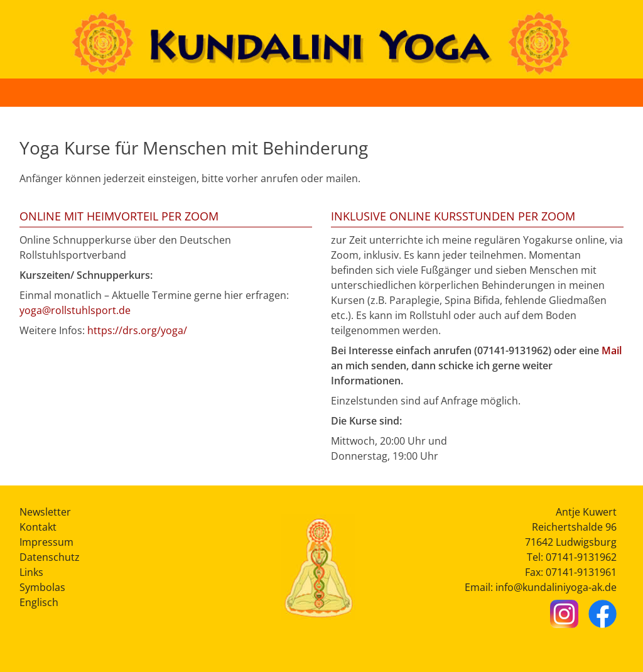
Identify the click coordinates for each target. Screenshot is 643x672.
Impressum (46, 542)
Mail (612, 350)
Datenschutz (49, 557)
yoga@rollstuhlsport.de (75, 310)
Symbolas (42, 587)
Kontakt (38, 527)
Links (31, 572)
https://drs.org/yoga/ (137, 330)
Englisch (38, 602)
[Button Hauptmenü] (619, 92)
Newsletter (45, 512)
